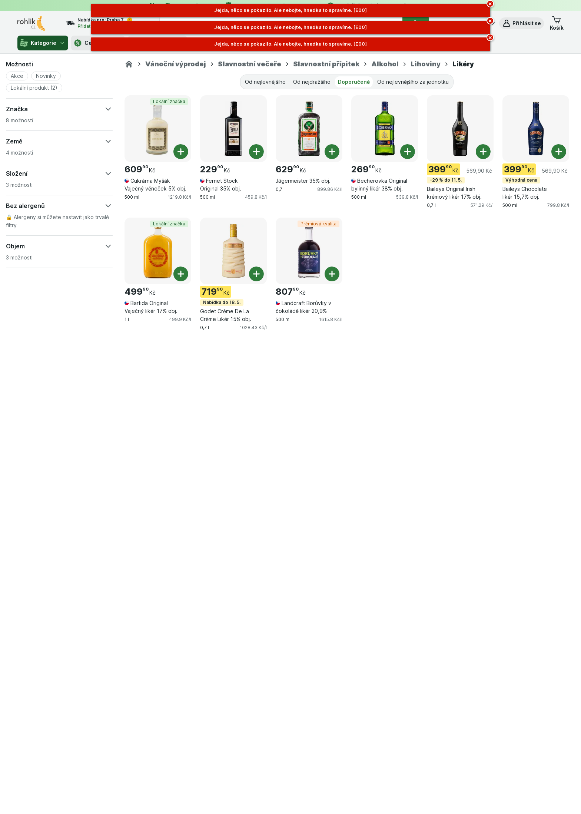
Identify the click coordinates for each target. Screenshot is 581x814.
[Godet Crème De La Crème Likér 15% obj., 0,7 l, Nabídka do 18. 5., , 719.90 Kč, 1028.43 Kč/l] (233, 251)
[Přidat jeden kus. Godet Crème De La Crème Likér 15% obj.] (256, 274)
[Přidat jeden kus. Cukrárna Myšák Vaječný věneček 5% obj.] (180, 151)
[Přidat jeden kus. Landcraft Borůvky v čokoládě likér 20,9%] (332, 274)
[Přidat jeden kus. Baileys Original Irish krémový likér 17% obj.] (483, 151)
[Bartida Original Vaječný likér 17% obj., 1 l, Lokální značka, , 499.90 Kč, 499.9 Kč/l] (157, 251)
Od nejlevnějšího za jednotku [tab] (413, 82)
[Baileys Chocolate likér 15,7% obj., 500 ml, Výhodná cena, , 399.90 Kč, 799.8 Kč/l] (535, 128)
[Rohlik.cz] (128, 64)
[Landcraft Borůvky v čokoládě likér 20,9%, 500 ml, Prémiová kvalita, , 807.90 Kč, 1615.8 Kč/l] (309, 251)
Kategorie (42, 43)
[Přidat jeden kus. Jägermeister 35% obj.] (332, 151)
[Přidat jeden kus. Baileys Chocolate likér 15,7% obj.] (558, 151)
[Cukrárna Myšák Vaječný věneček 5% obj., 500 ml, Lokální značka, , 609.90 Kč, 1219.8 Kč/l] (157, 128)
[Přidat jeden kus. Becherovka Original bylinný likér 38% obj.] (407, 151)
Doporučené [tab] (354, 82)
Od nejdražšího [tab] (312, 82)
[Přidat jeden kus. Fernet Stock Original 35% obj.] (256, 151)
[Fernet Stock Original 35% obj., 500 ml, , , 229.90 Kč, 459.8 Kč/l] (233, 128)
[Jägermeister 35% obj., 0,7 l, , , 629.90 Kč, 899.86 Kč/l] (309, 128)
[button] (521, 23)
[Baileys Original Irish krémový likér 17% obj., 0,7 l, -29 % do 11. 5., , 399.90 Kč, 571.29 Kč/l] (460, 128)
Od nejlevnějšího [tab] (265, 82)
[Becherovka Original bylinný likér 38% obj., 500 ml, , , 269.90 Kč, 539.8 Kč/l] (384, 128)
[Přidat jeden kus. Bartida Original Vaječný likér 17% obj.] (180, 274)
